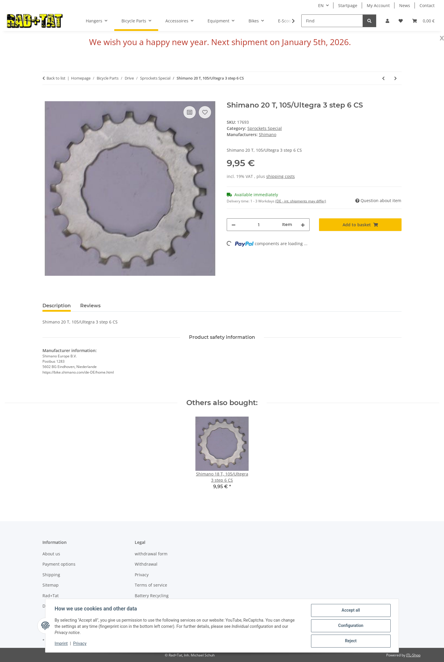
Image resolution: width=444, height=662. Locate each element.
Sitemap (50, 585)
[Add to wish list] (204, 112)
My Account (378, 5)
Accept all (350, 610)
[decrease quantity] (233, 225)
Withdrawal (146, 564)
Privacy (80, 643)
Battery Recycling (152, 595)
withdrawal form (151, 554)
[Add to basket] (47, 98)
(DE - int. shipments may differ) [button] (300, 201)
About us (51, 554)
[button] (387, 21)
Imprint (61, 643)
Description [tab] (56, 305)
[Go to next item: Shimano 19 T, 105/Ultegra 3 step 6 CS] (395, 78)
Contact (427, 5)
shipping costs (280, 176)
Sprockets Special (264, 128)
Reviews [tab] (90, 305)
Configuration (350, 625)
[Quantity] (259, 225)
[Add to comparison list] (189, 112)
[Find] (332, 20)
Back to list (56, 78)
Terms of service (151, 585)
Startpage (347, 5)
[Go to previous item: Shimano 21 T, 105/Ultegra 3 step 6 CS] (383, 78)
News (404, 5)
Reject (350, 641)
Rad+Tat (50, 595)
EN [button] (321, 5)
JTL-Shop (413, 655)
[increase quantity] (302, 225)
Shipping (51, 574)
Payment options (58, 564)
